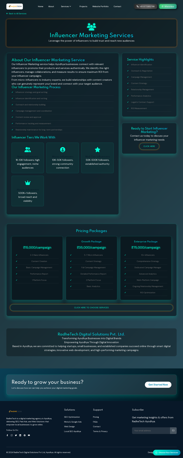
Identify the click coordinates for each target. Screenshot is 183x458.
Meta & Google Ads (73, 422)
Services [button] (67, 6)
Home (41, 6)
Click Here (149, 146)
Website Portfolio (101, 6)
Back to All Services (16, 13)
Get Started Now (157, 385)
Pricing (96, 417)
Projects (84, 6)
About (52, 6)
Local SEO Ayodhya (72, 431)
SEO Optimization (72, 417)
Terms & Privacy (100, 431)
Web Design (69, 427)
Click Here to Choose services (91, 307)
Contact (118, 6)
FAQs (95, 422)
